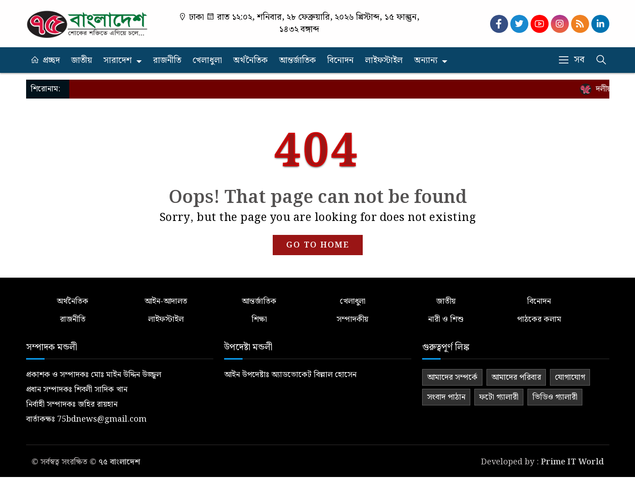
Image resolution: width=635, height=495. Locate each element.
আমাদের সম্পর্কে (452, 377)
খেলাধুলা (207, 61)
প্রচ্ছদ (51, 61)
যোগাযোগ (570, 377)
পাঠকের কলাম (539, 319)
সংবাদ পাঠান (446, 397)
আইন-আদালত (165, 301)
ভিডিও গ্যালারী (554, 397)
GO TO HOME (317, 245)
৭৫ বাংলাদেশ (119, 462)
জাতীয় (81, 61)
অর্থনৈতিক (250, 61)
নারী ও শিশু (446, 319)
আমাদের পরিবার (516, 377)
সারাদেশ (118, 61)
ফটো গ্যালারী (498, 397)
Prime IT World (572, 462)
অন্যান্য (425, 61)
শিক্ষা (259, 319)
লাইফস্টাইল (384, 61)
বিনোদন (340, 61)
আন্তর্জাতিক (297, 61)
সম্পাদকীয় (352, 319)
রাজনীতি (167, 61)
